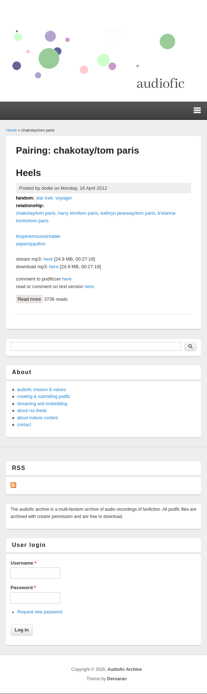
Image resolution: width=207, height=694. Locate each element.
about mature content (37, 417)
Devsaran (116, 678)
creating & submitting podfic (43, 396)
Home (11, 130)
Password (23, 587)
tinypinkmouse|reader (38, 236)
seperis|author (31, 244)
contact (24, 424)
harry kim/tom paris (78, 213)
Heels (28, 172)
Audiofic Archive (125, 669)
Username (23, 563)
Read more (30, 298)
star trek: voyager (54, 198)
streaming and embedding (42, 403)
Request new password (39, 611)
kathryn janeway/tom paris (127, 213)
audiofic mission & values (41, 389)
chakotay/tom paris (35, 213)
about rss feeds (32, 410)
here (48, 259)
